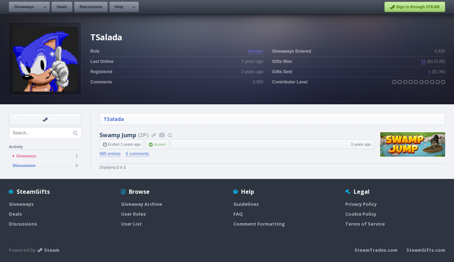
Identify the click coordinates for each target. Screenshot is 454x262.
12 (423, 61)
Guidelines (246, 204)
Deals (62, 7)
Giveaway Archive (141, 204)
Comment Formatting (259, 224)
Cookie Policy (360, 214)
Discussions (90, 7)
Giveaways (24, 7)
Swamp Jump (118, 135)
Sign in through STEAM (415, 7)
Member (255, 51)
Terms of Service (365, 224)
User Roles (133, 214)
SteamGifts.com (425, 250)
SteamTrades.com (376, 250)
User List (131, 224)
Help (119, 7)
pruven (160, 144)
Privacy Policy (361, 204)
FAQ (238, 214)
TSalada (113, 119)
